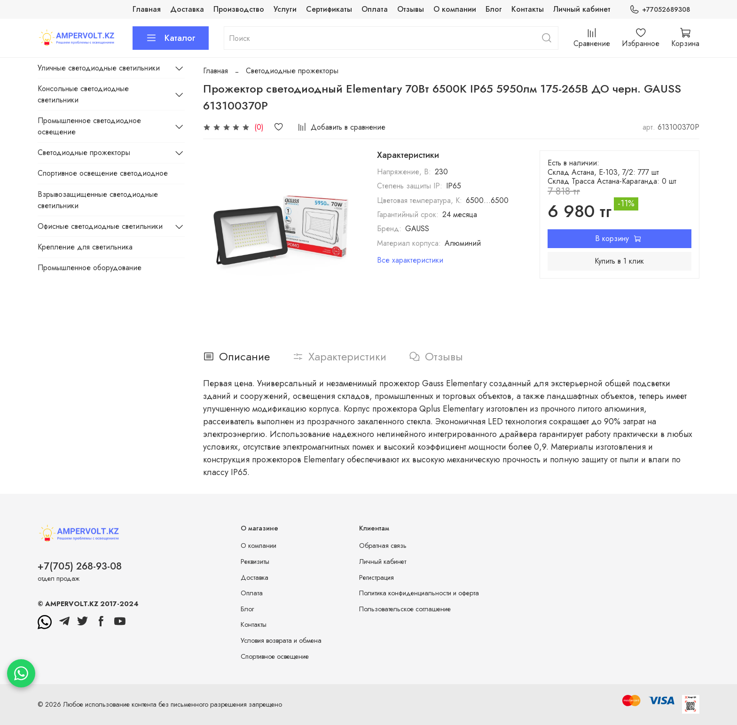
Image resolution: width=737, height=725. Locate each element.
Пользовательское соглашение (405, 609)
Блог (494, 9)
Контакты (527, 9)
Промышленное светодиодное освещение (89, 126)
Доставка (187, 9)
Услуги (285, 9)
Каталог (171, 38)
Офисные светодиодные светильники (100, 226)
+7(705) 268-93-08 (80, 566)
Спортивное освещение (275, 656)
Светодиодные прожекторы (292, 70)
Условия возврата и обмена (281, 640)
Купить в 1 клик (619, 261)
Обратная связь (383, 545)
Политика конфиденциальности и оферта (419, 593)
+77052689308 (659, 10)
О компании (454, 9)
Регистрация (376, 577)
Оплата (374, 9)
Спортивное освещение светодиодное (103, 173)
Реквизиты (255, 561)
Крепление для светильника (85, 247)
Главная (147, 9)
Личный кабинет (582, 9)
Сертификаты (329, 9)
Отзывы (410, 9)
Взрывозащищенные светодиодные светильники (98, 200)
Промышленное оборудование (89, 267)
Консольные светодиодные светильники (83, 94)
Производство (238, 9)
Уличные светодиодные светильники (99, 67)
